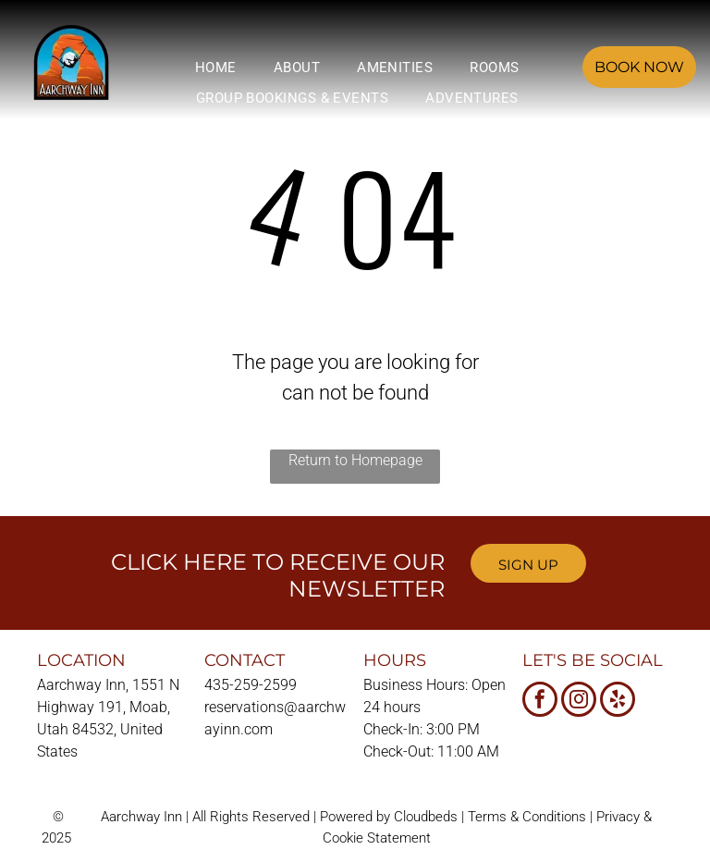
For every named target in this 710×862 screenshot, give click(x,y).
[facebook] (539, 701)
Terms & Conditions (527, 816)
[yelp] (617, 701)
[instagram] (578, 701)
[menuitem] (216, 68)
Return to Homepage (355, 460)
